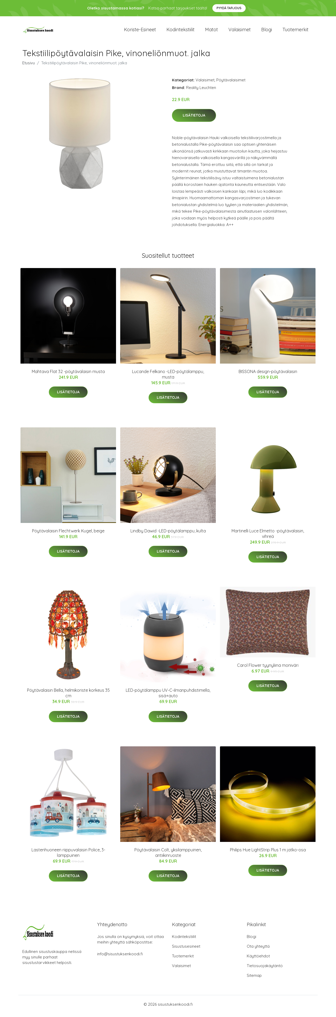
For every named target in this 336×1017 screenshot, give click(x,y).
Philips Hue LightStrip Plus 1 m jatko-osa (268, 853)
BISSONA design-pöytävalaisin (268, 375)
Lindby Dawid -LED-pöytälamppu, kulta (168, 534)
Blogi (266, 31)
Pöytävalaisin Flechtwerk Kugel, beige (68, 534)
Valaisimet (239, 31)
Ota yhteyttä (258, 949)
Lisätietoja (194, 119)
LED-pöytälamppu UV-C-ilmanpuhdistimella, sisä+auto (168, 696)
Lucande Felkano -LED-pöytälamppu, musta (168, 378)
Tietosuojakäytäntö (265, 969)
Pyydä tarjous (229, 8)
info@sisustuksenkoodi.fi (120, 957)
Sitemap (254, 979)
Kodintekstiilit (180, 31)
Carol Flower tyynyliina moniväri (267, 669)
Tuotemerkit (295, 31)
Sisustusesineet (186, 949)
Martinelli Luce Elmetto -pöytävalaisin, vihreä (268, 537)
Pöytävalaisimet (230, 83)
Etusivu (28, 66)
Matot (211, 31)
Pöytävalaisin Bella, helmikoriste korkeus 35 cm (68, 696)
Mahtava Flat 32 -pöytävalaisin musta (68, 375)
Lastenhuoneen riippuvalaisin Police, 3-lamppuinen (68, 856)
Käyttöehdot (258, 959)
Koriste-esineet (140, 31)
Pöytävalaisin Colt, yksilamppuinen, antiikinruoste (168, 856)
